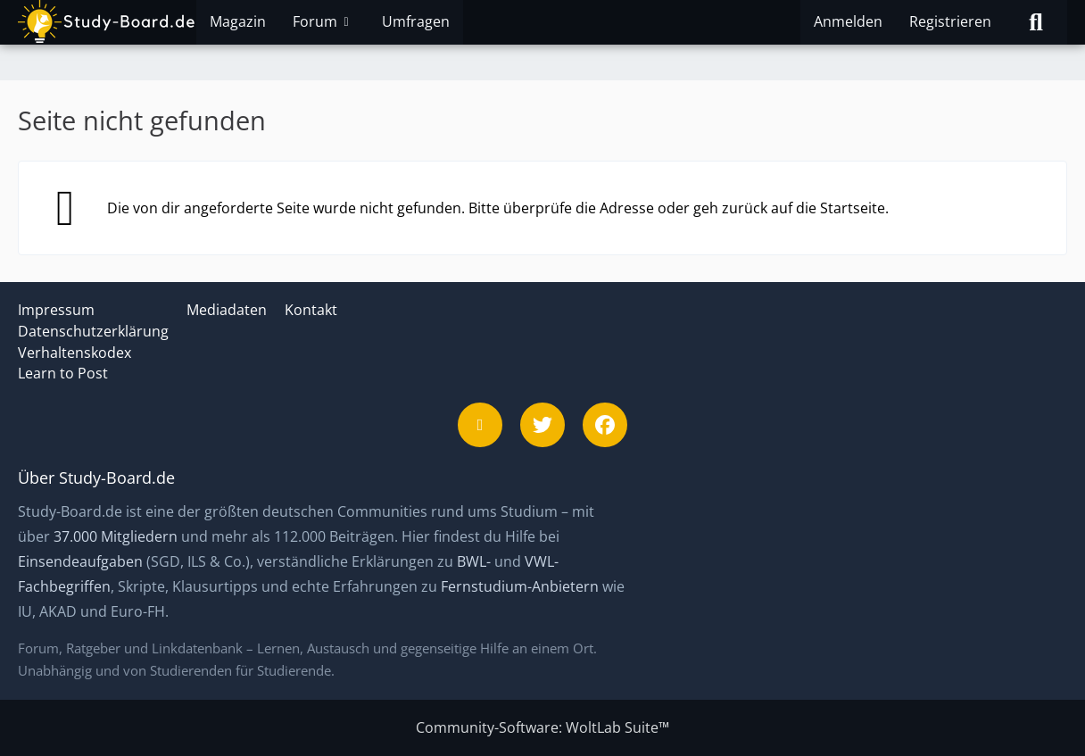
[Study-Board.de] (107, 22)
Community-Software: (542, 727)
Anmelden (848, 21)
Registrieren (950, 21)
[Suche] (1036, 22)
